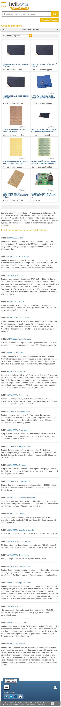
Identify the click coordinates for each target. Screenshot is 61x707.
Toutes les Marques (49, 20)
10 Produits (7, 36)
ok (52, 703)
